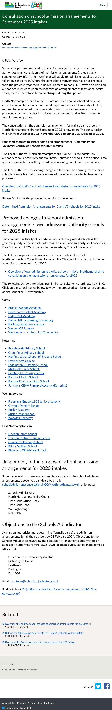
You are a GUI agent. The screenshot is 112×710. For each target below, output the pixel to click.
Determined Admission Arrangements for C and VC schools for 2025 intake (43, 632)
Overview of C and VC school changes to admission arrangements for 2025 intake (46, 623)
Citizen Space (13, 707)
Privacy (31, 702)
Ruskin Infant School (21, 414)
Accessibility (8, 702)
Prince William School (22, 446)
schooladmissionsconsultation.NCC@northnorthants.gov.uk (40, 484)
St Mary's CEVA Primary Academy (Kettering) (37, 385)
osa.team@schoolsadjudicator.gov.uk (35, 581)
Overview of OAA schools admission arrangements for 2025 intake (38, 642)
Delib (29, 707)
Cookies (21, 702)
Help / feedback (45, 702)
